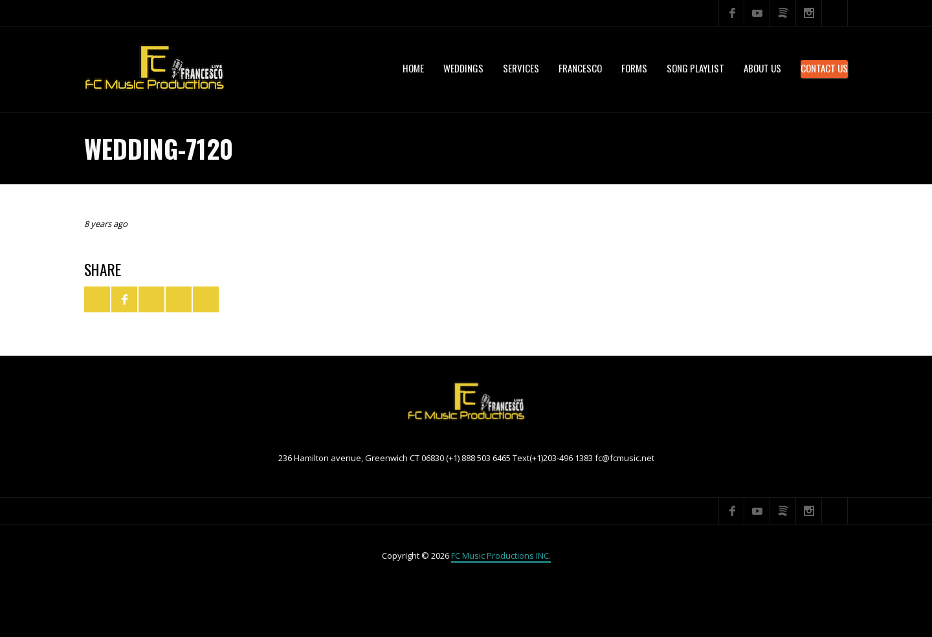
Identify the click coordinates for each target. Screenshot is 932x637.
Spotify (783, 13)
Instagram (809, 13)
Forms (634, 68)
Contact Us (824, 68)
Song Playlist (695, 68)
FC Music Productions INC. (501, 555)
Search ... (835, 13)
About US (762, 68)
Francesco (580, 68)
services (521, 68)
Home (413, 68)
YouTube (757, 13)
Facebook (731, 13)
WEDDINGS (463, 68)
